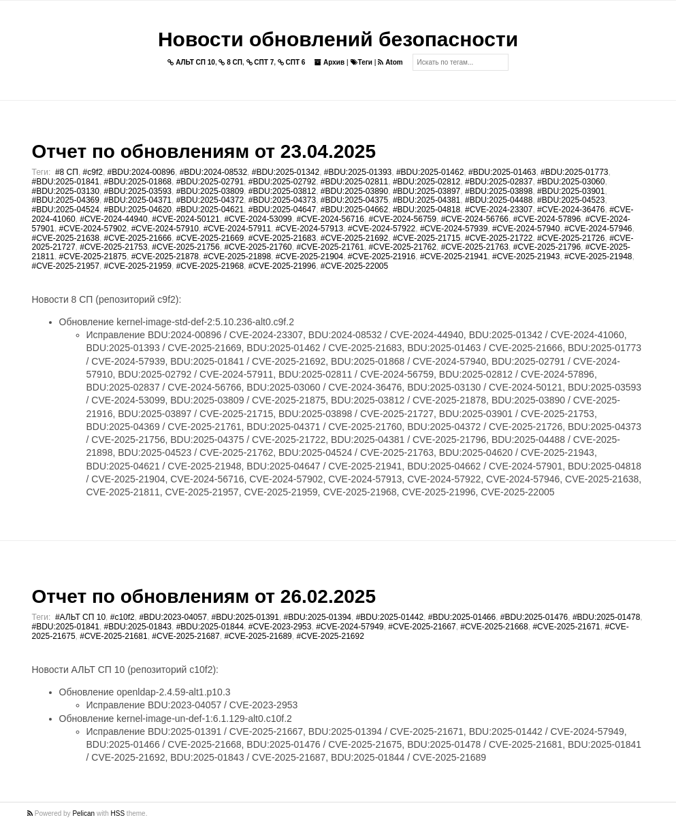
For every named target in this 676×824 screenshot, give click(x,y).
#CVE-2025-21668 (494, 626)
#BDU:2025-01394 (317, 617)
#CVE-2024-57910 (165, 228)
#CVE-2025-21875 (93, 256)
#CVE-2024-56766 (475, 219)
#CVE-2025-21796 (547, 247)
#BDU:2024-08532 (213, 172)
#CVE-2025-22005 (354, 266)
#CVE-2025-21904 (309, 256)
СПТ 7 (260, 62)
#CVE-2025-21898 (237, 256)
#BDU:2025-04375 (354, 200)
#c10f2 (122, 617)
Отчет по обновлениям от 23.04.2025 (204, 151)
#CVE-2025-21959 (138, 266)
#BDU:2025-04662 (354, 209)
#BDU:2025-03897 (426, 191)
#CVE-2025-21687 (185, 636)
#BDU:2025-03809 (210, 191)
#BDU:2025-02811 (354, 181)
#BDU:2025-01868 (138, 181)
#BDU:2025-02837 (498, 181)
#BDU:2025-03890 (354, 191)
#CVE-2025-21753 (113, 247)
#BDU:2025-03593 (138, 191)
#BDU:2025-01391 (245, 617)
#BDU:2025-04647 (282, 209)
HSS (118, 813)
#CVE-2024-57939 (453, 228)
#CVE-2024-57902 (93, 228)
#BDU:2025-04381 (426, 200)
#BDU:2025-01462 (430, 172)
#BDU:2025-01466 (462, 617)
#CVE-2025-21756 (185, 247)
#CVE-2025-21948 (598, 256)
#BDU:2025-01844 (210, 626)
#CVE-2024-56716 (330, 219)
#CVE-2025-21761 (330, 247)
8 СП (230, 62)
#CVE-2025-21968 (210, 266)
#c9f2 (93, 172)
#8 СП (66, 172)
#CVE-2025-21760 (257, 247)
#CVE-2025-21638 (65, 238)
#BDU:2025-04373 (282, 200)
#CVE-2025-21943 (526, 256)
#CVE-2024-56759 (402, 219)
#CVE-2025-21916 (381, 256)
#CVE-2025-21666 (138, 238)
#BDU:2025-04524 (65, 209)
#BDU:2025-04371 (138, 200)
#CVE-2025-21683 (282, 238)
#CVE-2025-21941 (453, 256)
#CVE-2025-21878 (165, 256)
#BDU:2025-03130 (65, 191)
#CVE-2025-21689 (257, 636)
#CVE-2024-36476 (571, 209)
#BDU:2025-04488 (498, 200)
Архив (329, 62)
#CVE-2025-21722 (498, 238)
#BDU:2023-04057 (172, 617)
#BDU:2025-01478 (606, 617)
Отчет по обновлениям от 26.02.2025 (204, 596)
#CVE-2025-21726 (571, 238)
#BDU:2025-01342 (285, 172)
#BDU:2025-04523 (571, 200)
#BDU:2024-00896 (141, 172)
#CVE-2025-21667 (421, 626)
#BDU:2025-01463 (502, 172)
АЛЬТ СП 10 (191, 62)
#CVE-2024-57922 (381, 228)
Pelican (83, 813)
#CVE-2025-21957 (65, 266)
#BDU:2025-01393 (357, 172)
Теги (361, 62)
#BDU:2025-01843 (138, 626)
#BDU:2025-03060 (571, 181)
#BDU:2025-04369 (65, 200)
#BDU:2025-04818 (426, 209)
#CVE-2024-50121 (185, 219)
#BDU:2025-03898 (498, 191)
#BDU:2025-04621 (210, 209)
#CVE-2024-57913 (309, 228)
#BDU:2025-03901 (571, 191)
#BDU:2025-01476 (534, 617)
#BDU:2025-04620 (138, 209)
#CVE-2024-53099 (257, 219)
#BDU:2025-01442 (389, 617)
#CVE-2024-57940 (526, 228)
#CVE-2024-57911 (237, 228)
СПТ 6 (292, 62)
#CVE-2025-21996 (282, 266)
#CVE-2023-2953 (280, 626)
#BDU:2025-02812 (426, 181)
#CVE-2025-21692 (354, 238)
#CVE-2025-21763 (475, 247)
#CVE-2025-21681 (113, 636)
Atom (390, 62)
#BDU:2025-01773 (574, 172)
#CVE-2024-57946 (598, 228)
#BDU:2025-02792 (282, 181)
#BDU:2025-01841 (65, 181)
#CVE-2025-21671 (566, 626)
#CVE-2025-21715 (426, 238)
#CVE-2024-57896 (547, 219)
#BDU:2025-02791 (210, 181)
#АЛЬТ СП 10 (80, 617)
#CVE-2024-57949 (349, 626)
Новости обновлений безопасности (338, 39)
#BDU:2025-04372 (210, 200)
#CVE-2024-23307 (498, 209)
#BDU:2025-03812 (282, 191)
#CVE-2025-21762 (402, 247)
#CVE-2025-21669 (210, 238)
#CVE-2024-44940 (113, 219)
